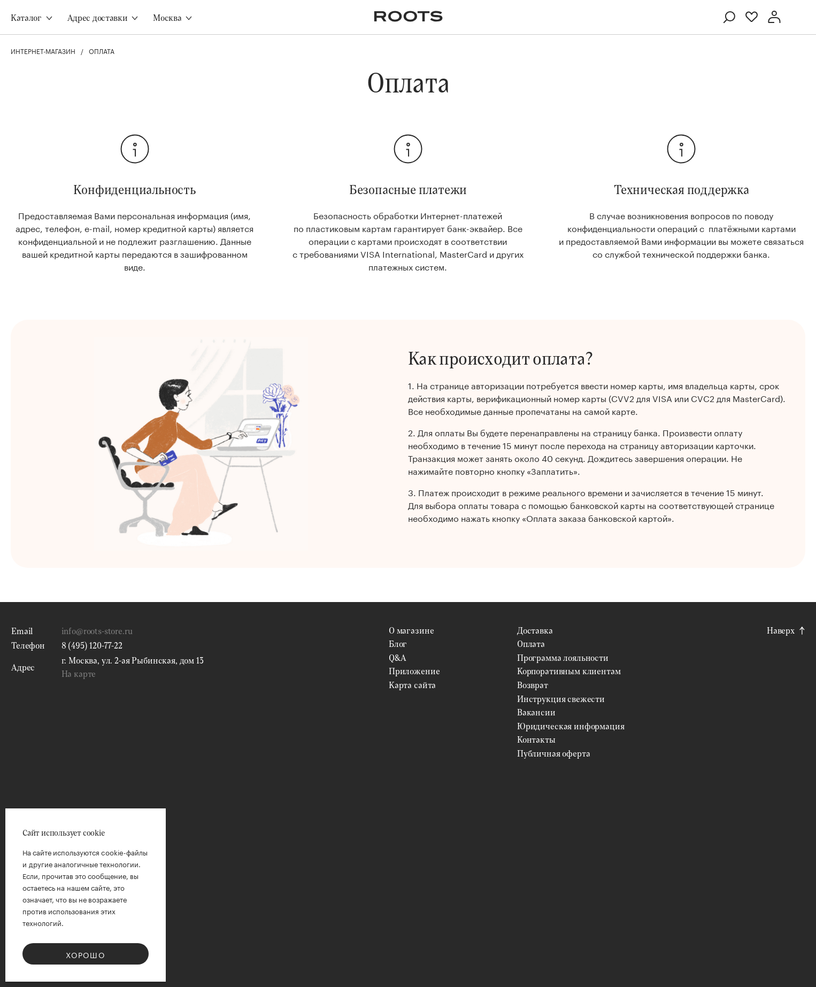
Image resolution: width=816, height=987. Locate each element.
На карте (78, 673)
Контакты (536, 739)
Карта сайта (412, 684)
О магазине (411, 630)
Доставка (535, 630)
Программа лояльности (563, 657)
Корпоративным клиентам (568, 670)
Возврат (532, 684)
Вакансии (536, 712)
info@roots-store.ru (97, 630)
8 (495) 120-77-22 (91, 645)
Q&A (397, 657)
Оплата (531, 643)
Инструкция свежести (561, 698)
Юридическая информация (570, 725)
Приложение (414, 670)
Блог (398, 643)
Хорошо (85, 954)
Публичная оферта (553, 753)
